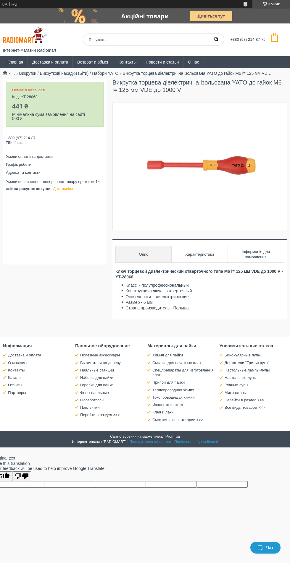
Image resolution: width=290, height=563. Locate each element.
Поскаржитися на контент (150, 442)
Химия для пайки (167, 355)
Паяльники (89, 407)
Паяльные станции (97, 370)
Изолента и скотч (167, 405)
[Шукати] (216, 39)
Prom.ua (172, 436)
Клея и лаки (163, 412)
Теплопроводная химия (173, 390)
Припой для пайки (168, 382)
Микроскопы (235, 392)
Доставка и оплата (50, 62)
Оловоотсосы (92, 400)
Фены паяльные (94, 392)
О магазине (18, 363)
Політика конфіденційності (196, 442)
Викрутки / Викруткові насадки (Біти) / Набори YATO (69, 73)
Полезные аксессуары (100, 355)
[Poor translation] (21, 476)
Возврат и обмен (93, 62)
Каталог (15, 377)
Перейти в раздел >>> (100, 415)
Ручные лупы (236, 385)
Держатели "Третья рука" (247, 363)
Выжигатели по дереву (100, 363)
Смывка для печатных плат (176, 363)
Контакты (127, 62)
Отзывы (15, 385)
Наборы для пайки (96, 377)
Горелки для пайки (96, 385)
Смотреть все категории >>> (177, 420)
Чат (265, 547)
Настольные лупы (241, 377)
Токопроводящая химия (173, 397)
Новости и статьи (162, 62)
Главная (15, 62)
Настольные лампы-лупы (247, 370)
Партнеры (17, 392)
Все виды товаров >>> (245, 407)
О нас (193, 62)
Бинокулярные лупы (243, 355)
